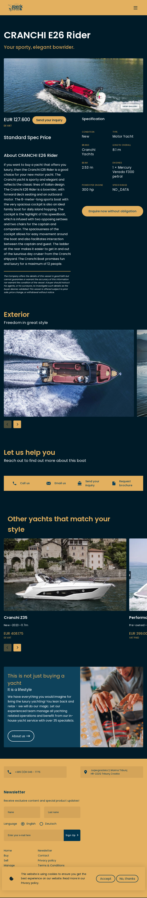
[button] (17, 424)
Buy (6, 856)
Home (8, 851)
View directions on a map (111, 772)
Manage (9, 866)
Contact (43, 856)
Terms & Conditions (51, 866)
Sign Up (72, 835)
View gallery (129, 106)
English (31, 824)
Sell (6, 861)
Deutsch (50, 824)
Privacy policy (47, 861)
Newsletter (45, 851)
